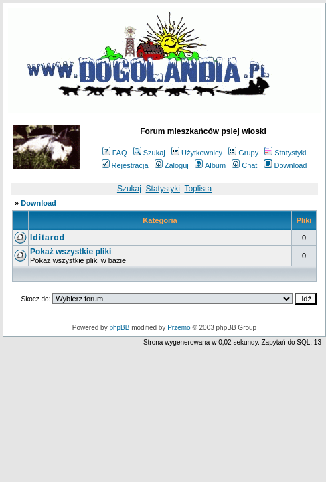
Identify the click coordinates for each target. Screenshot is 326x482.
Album (210, 165)
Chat (244, 165)
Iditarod (47, 237)
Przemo (178, 327)
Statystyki (285, 153)
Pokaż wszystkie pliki (70, 251)
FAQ (114, 153)
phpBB (119, 327)
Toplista (198, 188)
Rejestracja (125, 165)
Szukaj (149, 153)
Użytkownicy (196, 153)
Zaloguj (172, 165)
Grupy (243, 153)
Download (285, 165)
